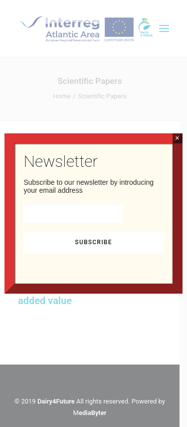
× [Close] (177, 138)
